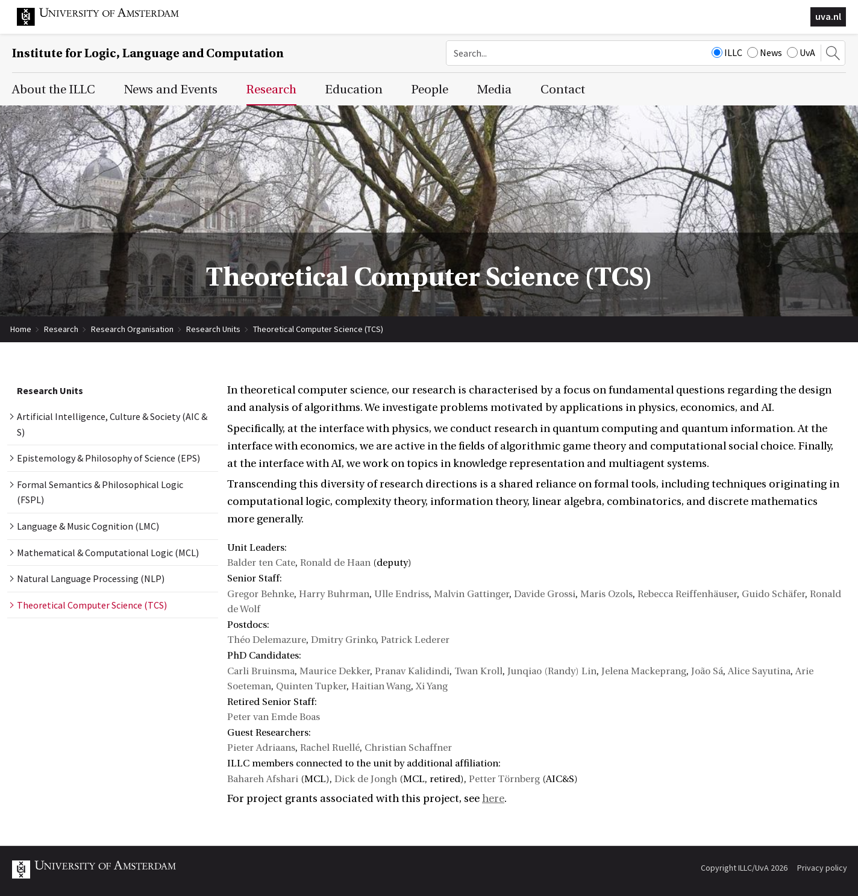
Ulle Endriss (401, 594)
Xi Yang (432, 686)
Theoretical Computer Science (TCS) (318, 329)
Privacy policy (822, 867)
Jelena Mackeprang (643, 671)
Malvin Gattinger (471, 594)
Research (61, 329)
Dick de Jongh (365, 779)
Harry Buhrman (334, 594)
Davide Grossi (544, 594)
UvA (801, 52)
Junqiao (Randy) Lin (552, 671)
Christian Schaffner (408, 747)
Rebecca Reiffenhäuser (687, 594)
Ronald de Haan (335, 562)
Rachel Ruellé (330, 747)
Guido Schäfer (773, 594)
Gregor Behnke (260, 594)
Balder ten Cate (261, 562)
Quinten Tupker (311, 686)
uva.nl (828, 16)
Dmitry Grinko (343, 639)
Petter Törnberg (504, 779)
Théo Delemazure (266, 639)
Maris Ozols (606, 594)
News (764, 52)
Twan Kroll (478, 671)
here (493, 798)
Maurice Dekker (334, 671)
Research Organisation (132, 329)
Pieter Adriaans (261, 747)
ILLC (727, 52)
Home (20, 329)
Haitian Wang (381, 686)
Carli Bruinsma (261, 671)
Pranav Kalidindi (412, 671)
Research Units (213, 329)
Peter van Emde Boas (273, 717)
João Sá (707, 671)
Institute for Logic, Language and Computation (148, 53)
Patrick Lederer (415, 639)
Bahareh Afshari (262, 779)
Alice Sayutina (759, 671)
